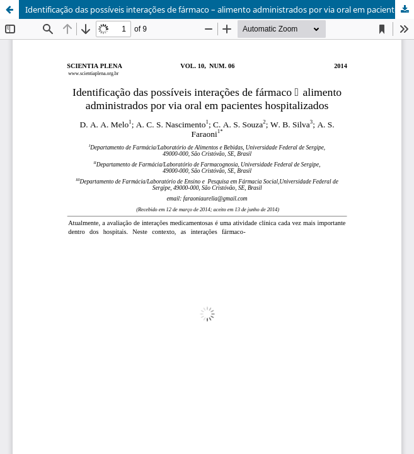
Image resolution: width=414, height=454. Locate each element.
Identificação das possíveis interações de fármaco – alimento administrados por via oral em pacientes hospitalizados (219, 9)
